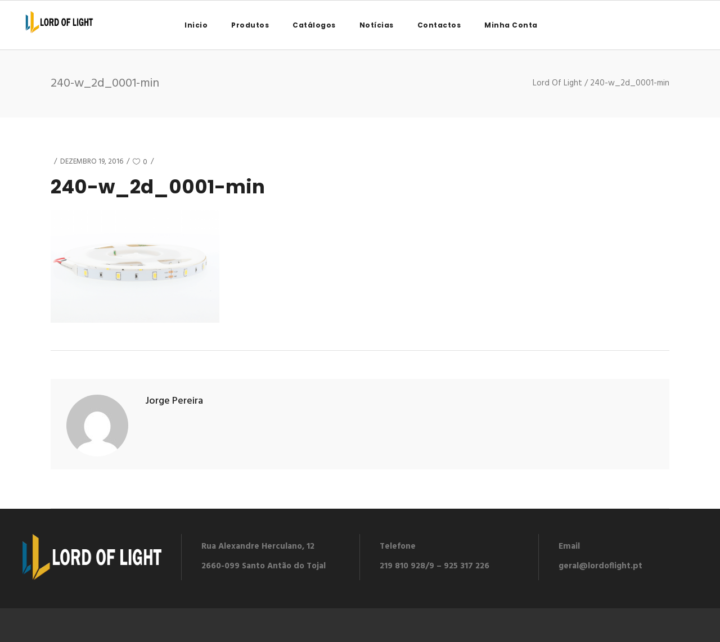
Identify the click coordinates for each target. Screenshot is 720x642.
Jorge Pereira (174, 401)
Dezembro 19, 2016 (91, 162)
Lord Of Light (557, 83)
